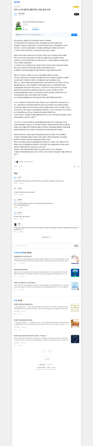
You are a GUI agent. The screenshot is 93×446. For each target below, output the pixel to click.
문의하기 (54, 314)
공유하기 (78, 164)
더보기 (78, 2)
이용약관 (49, 314)
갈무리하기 (75, 164)
